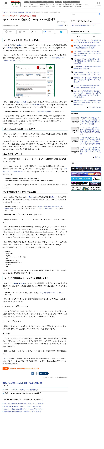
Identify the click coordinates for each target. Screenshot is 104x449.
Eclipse (14, 283)
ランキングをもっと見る (94, 107)
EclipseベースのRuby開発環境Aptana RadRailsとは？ (24, 368)
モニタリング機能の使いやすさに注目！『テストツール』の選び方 (23, 404)
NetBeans (22, 283)
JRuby (9, 48)
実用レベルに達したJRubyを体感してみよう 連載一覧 (22, 383)
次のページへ (43, 373)
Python (31, 197)
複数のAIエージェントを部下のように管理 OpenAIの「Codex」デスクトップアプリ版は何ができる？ (88, 102)
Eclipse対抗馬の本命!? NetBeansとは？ (50, 293)
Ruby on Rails (21, 102)
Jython (52, 197)
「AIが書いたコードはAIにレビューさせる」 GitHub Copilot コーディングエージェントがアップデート (87, 53)
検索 (99, 14)
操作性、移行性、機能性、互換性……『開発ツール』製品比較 (22, 406)
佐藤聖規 (60, 25)
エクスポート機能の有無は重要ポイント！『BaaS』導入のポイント (24, 409)
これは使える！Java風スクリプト (46, 208)
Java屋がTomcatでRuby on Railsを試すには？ (25, 390)
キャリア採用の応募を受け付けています (84, 25)
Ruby (19, 45)
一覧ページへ (97, 157)
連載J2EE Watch (42, 206)
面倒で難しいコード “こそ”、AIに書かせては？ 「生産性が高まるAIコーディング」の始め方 (87, 80)
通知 (24, 31)
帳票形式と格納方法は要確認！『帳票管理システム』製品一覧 (22, 411)
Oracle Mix (37, 104)
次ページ (7, 358)
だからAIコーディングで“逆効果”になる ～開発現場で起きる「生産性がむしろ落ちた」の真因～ (87, 61)
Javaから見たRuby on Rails (44, 111)
